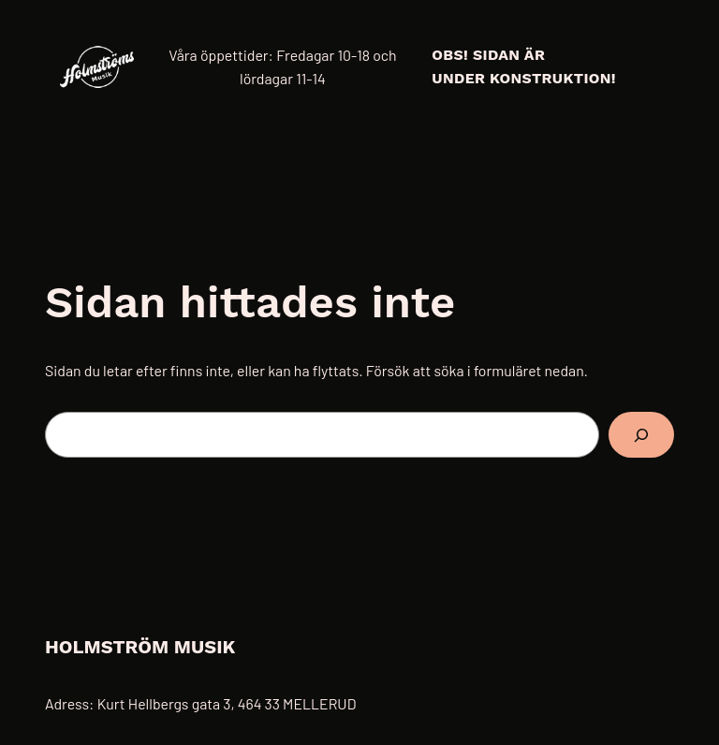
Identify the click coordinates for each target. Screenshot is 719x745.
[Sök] (641, 435)
